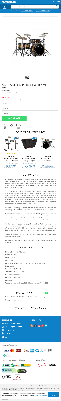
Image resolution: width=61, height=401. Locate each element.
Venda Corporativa (12, 389)
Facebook (9, 334)
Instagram (9, 330)
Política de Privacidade (41, 395)
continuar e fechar (53, 394)
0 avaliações (15, 93)
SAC (6, 337)
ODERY (4, 88)
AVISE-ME (14, 118)
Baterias (5, 14)
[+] (46, 293)
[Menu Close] (4, 7)
